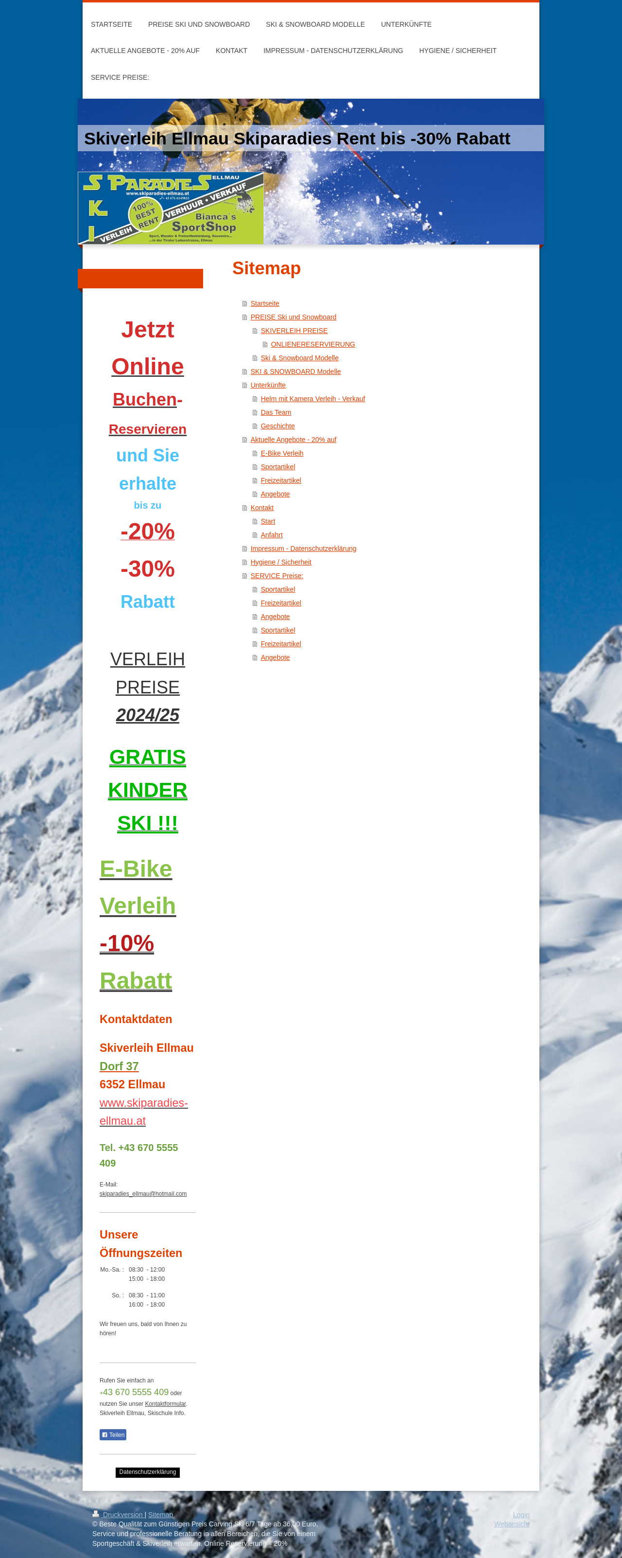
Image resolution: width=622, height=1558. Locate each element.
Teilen (113, 1435)
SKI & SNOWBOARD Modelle (296, 371)
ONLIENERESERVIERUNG (313, 344)
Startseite (265, 303)
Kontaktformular (165, 1403)
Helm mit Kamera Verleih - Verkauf (313, 399)
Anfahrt (272, 535)
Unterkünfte (268, 385)
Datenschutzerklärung (148, 1472)
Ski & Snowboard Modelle (300, 358)
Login (521, 1515)
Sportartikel (278, 467)
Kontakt (262, 508)
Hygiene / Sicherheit (281, 562)
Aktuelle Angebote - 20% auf (294, 439)
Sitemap (160, 1515)
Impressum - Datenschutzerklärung (304, 548)
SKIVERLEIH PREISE (294, 331)
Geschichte (278, 426)
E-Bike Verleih (282, 453)
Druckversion (118, 1515)
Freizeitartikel (281, 480)
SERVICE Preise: (277, 576)
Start (268, 521)
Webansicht (512, 1524)
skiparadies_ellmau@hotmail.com (143, 1193)
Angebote (275, 494)
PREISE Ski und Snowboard (294, 317)
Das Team (276, 412)
